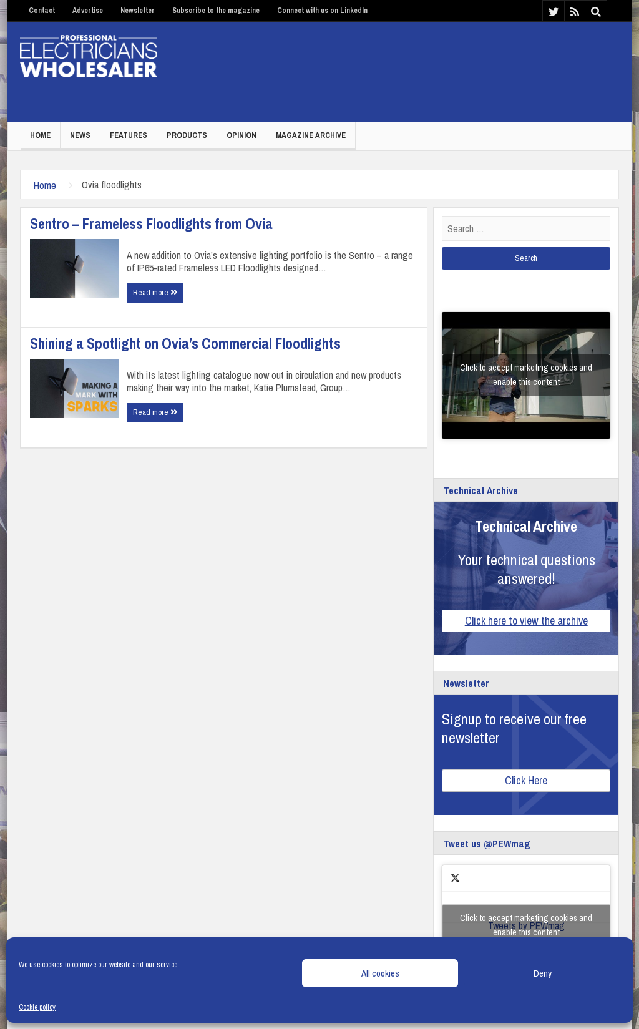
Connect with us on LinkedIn (322, 11)
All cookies (380, 973)
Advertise (87, 11)
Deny (543, 973)
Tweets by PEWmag (526, 925)
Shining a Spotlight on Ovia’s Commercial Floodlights (185, 343)
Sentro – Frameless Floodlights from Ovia (151, 223)
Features (128, 135)
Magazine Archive (311, 135)
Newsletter (137, 11)
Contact (42, 11)
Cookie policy (37, 1007)
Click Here (526, 780)
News (80, 135)
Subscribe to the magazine (216, 11)
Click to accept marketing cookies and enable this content (526, 375)
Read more (155, 292)
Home (40, 135)
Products (187, 135)
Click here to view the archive (526, 620)
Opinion (241, 135)
